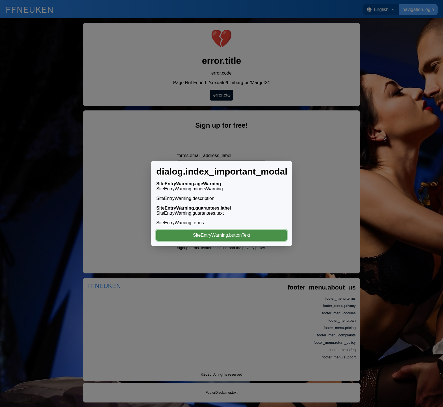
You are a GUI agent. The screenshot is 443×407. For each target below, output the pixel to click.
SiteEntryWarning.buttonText (221, 235)
